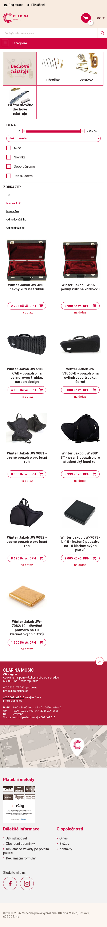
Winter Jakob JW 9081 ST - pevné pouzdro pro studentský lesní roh (80, 457)
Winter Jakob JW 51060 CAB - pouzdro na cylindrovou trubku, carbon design (27, 375)
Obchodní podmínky (20, 844)
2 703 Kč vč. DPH (23, 306)
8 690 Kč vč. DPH (23, 558)
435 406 (91, 131)
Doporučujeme (24, 167)
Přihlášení (38, 5)
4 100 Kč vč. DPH (23, 390)
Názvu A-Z (13, 203)
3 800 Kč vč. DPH (77, 390)
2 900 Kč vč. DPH (77, 306)
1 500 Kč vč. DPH (23, 642)
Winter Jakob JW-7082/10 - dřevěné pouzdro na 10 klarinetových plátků (27, 627)
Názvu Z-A (12, 211)
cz (99, 18)
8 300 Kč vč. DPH (23, 474)
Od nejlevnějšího (16, 219)
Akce (17, 148)
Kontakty (65, 849)
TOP (8, 195)
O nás (63, 838)
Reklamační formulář (21, 858)
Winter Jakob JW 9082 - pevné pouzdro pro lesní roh (27, 541)
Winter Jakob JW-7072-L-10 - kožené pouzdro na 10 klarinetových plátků (80, 543)
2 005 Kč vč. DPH (77, 558)
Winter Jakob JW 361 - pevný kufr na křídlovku (80, 287)
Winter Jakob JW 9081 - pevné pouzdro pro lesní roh (27, 457)
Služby (64, 844)
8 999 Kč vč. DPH (77, 474)
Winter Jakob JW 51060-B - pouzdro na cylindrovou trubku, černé (80, 375)
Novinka (19, 157)
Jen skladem (23, 176)
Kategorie (19, 43)
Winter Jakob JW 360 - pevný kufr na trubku (27, 287)
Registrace (16, 5)
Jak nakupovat (16, 838)
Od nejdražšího (15, 227)
